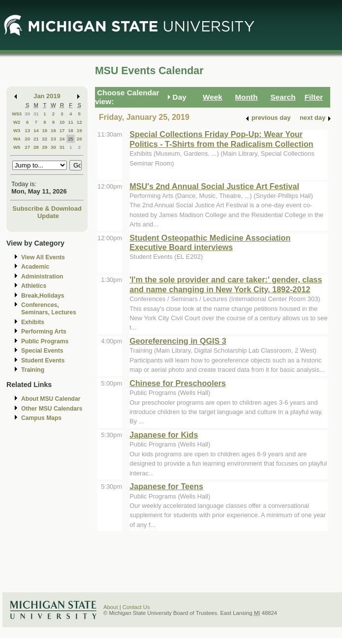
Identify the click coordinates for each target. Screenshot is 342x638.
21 (36, 138)
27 (27, 147)
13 (27, 130)
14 (36, 130)
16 (53, 130)
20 (27, 138)
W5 (17, 147)
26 (79, 138)
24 (62, 138)
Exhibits (32, 322)
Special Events (42, 350)
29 (44, 147)
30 (27, 113)
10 (62, 122)
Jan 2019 (47, 96)
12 (79, 122)
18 (70, 130)
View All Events (43, 257)
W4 (17, 138)
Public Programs (44, 341)
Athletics (33, 285)
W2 (17, 122)
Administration (42, 276)
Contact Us (136, 607)
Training (32, 369)
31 (36, 113)
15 (44, 130)
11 (70, 122)
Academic (35, 266)
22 (44, 138)
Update (48, 216)
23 (53, 138)
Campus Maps (41, 418)
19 (79, 130)
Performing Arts (43, 331)
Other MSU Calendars (52, 408)
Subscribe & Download (47, 208)
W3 (17, 130)
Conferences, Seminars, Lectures (48, 309)
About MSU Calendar (50, 398)
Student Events (42, 360)
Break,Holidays (42, 295)
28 (36, 147)
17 (62, 130)
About (110, 607)
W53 (17, 113)
